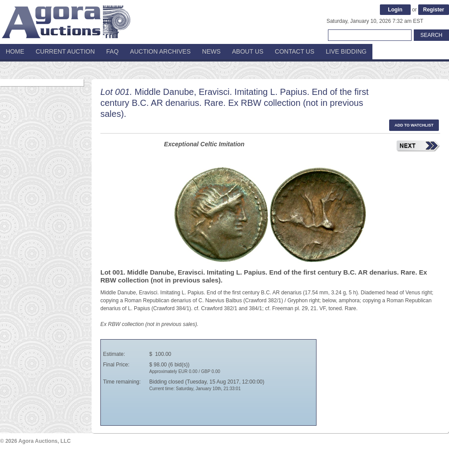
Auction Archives (160, 51)
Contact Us (294, 51)
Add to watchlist (414, 125)
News (211, 51)
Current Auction (65, 51)
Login (395, 10)
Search (431, 35)
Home (15, 51)
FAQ (112, 51)
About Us (247, 51)
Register (433, 10)
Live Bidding (346, 51)
